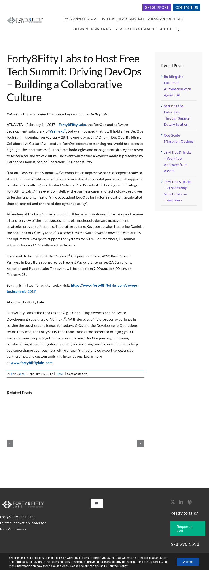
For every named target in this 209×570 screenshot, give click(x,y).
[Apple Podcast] (190, 502)
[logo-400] (25, 17)
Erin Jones (18, 374)
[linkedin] (181, 502)
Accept (187, 562)
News (60, 374)
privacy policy (118, 566)
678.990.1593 (185, 544)
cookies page (98, 566)
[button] (177, 29)
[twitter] (172, 502)
